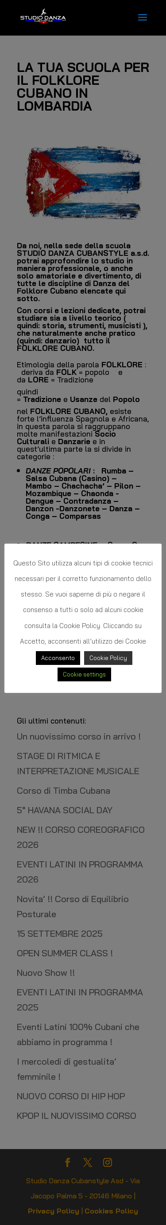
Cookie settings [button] (84, 674)
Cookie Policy (108, 657)
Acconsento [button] (58, 657)
